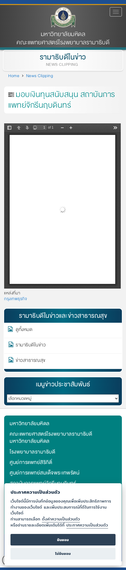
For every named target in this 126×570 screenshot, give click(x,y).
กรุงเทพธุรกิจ (15, 298)
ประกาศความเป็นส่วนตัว (87, 525)
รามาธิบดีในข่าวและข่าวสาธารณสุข (63, 315)
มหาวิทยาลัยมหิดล (63, 34)
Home (13, 75)
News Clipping (39, 75)
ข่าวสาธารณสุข (30, 361)
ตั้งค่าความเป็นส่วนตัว (61, 519)
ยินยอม (63, 540)
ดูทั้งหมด (24, 330)
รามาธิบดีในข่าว (62, 57)
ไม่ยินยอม (63, 554)
